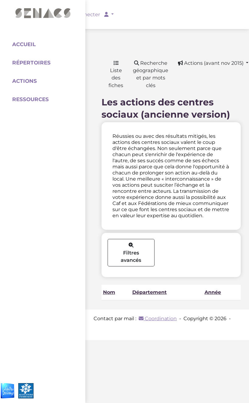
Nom (109, 292)
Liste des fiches (115, 74)
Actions (24, 81)
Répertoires (31, 63)
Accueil (24, 44)
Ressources (30, 99)
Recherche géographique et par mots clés (150, 74)
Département (149, 292)
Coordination (158, 318)
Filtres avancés (131, 253)
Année (213, 292)
